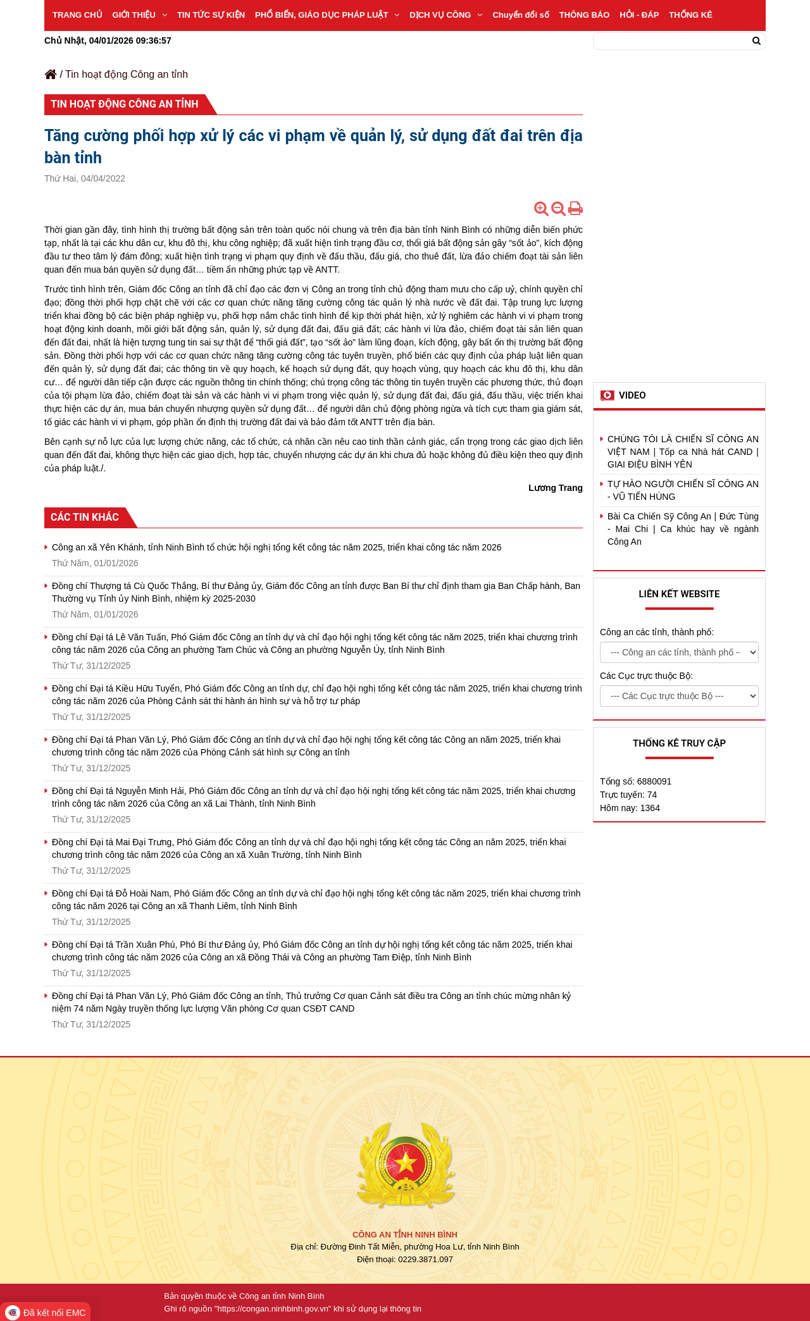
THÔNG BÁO (584, 15)
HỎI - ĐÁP (639, 15)
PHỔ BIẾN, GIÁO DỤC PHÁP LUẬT (327, 15)
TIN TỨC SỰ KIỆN (211, 15)
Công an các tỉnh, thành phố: (657, 632)
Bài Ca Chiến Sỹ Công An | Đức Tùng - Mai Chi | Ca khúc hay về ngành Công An (683, 529)
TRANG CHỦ (78, 15)
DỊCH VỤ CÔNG (445, 15)
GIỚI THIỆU (140, 15)
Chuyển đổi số (520, 15)
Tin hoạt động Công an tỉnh (126, 74)
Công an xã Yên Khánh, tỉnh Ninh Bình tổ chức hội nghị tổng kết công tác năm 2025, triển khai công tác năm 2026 (277, 547)
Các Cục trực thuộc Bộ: (646, 676)
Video (632, 395)
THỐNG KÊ (691, 15)
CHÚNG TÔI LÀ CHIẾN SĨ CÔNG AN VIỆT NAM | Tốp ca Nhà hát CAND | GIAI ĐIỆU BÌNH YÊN (683, 451)
